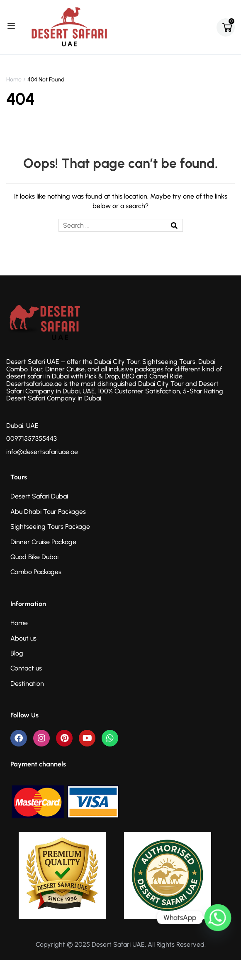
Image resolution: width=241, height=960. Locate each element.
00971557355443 (31, 438)
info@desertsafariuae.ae (42, 452)
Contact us (26, 668)
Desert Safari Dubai (39, 496)
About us (23, 638)
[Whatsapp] (218, 917)
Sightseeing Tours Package (50, 526)
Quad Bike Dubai (34, 557)
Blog (16, 653)
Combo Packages (35, 572)
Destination (27, 683)
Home (14, 79)
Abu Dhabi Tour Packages (48, 512)
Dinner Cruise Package (43, 542)
